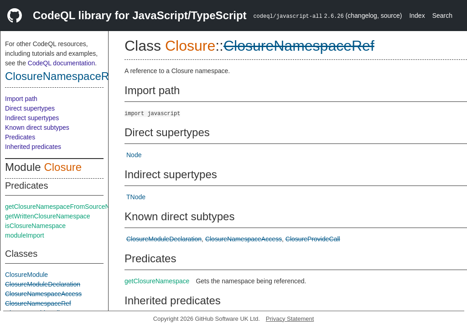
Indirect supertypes (32, 118)
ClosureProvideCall (312, 239)
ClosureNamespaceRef (61, 76)
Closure (63, 167)
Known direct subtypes (37, 127)
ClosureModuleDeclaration (42, 284)
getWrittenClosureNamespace (47, 216)
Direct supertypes (30, 108)
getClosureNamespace (157, 281)
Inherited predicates (33, 146)
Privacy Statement (290, 318)
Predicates (20, 137)
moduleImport (24, 235)
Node (133, 155)
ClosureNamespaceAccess (43, 293)
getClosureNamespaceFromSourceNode (62, 206)
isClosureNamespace (35, 225)
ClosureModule (26, 274)
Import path (21, 98)
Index (417, 15)
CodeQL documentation (61, 63)
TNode (135, 197)
